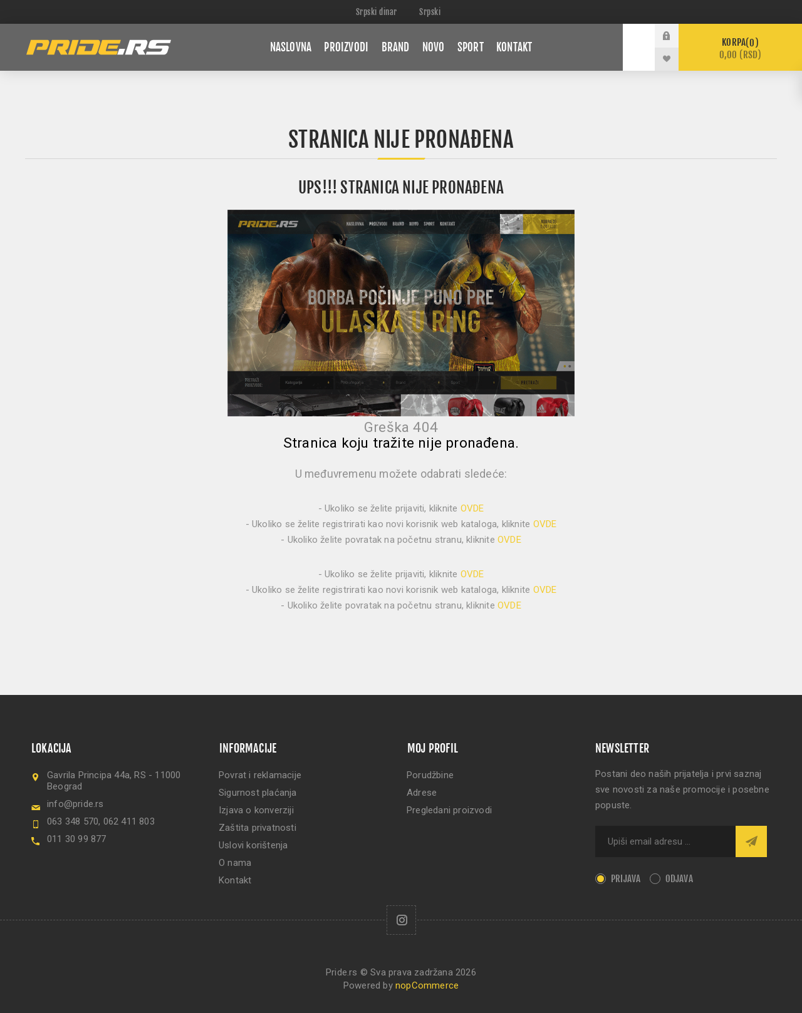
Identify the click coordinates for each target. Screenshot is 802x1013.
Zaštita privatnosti (257, 827)
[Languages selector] (432, 12)
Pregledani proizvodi (449, 810)
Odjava (679, 879)
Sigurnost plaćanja (258, 792)
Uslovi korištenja (253, 845)
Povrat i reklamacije (260, 775)
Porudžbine (430, 775)
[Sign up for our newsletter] (665, 841)
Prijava (625, 879)
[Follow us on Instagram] (401, 920)
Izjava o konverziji (256, 810)
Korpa (740, 48)
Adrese (422, 792)
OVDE (472, 508)
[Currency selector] (378, 12)
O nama (235, 862)
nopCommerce (427, 985)
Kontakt (235, 880)
